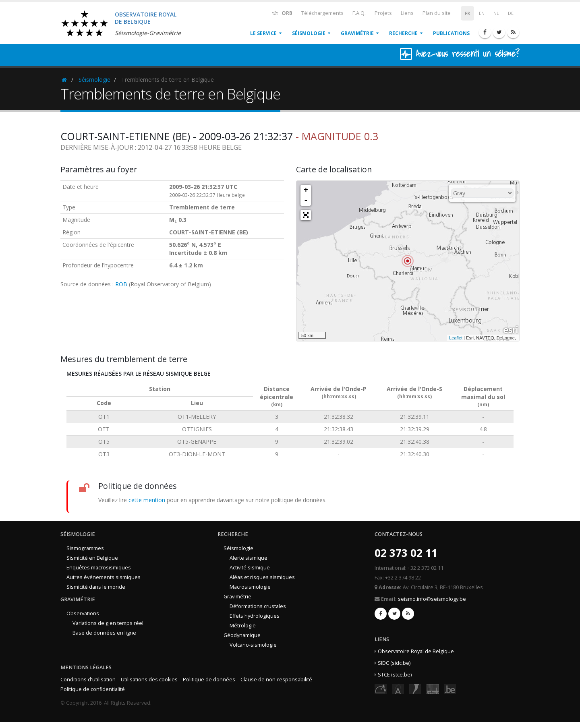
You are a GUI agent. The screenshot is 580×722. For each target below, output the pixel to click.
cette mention (146, 500)
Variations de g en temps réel (107, 623)
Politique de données (209, 679)
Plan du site (437, 13)
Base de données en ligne (104, 632)
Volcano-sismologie (253, 644)
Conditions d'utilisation (88, 679)
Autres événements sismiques (103, 577)
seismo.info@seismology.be (432, 599)
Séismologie (308, 33)
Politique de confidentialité (92, 689)
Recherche (403, 33)
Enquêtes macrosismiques (98, 567)
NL (496, 13)
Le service (263, 33)
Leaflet (455, 337)
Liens (407, 13)
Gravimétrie (357, 33)
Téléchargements (322, 13)
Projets (383, 13)
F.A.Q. (359, 13)
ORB (281, 13)
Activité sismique (250, 567)
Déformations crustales (258, 606)
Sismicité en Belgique (92, 557)
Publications (451, 33)
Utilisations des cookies (149, 679)
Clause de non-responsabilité (276, 679)
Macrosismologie (250, 586)
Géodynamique (242, 635)
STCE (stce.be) (395, 674)
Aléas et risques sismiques (262, 577)
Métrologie (243, 625)
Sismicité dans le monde (95, 586)
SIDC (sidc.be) (394, 663)
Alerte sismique (248, 557)
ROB (121, 284)
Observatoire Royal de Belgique (416, 651)
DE (511, 13)
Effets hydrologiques (255, 615)
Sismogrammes (85, 548)
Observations (82, 613)
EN (482, 13)
